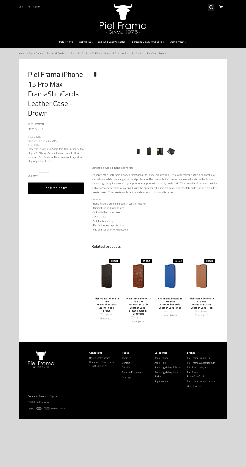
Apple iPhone (66, 42)
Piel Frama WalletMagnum (201, 403)
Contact (126, 403)
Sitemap (126, 418)
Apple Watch (178, 42)
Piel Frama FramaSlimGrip (201, 422)
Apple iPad (86, 42)
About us (126, 399)
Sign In (53, 437)
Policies (126, 408)
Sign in (36, 6)
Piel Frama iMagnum (198, 408)
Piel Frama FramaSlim (199, 399)
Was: (31, 123)
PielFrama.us (42, 443)
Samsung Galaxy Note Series (149, 42)
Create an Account (37, 437)
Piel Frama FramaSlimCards (196, 415)
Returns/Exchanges (132, 413)
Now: (31, 128)
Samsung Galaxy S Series (113, 42)
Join (29, 6)
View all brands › (194, 426)
